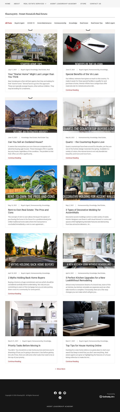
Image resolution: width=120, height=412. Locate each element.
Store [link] (83, 4)
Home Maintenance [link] (44, 23)
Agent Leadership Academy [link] (63, 4)
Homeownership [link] (60, 23)
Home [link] (7, 4)
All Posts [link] (8, 23)
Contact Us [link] (95, 4)
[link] (31, 61)
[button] (35, 3)
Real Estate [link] (84, 23)
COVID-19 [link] (30, 23)
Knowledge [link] (73, 23)
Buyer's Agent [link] (19, 23)
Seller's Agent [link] (110, 23)
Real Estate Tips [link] (97, 23)
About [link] (17, 4)
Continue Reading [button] (72, 90)
